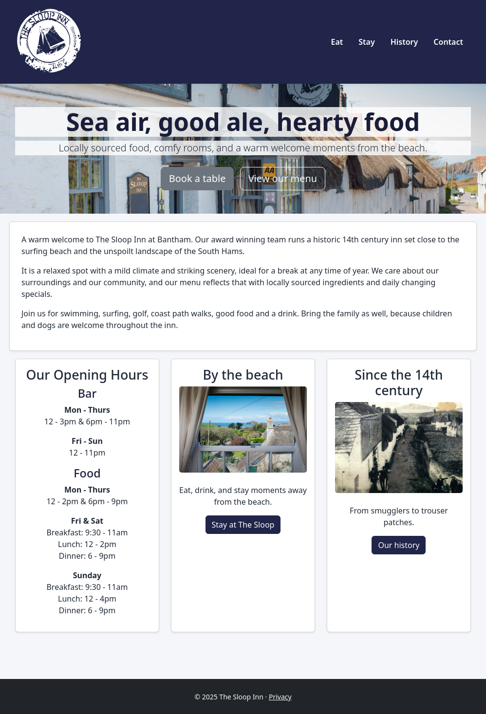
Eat (337, 42)
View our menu (283, 178)
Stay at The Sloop (243, 524)
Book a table (197, 178)
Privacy (280, 696)
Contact (448, 42)
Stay (366, 42)
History (404, 42)
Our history (398, 545)
